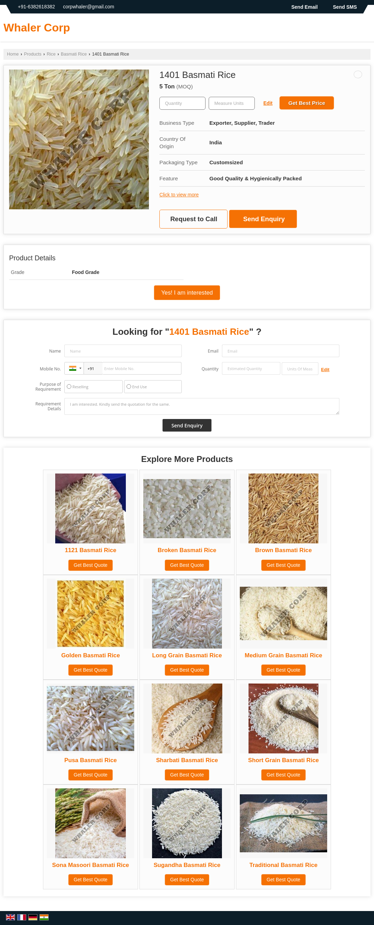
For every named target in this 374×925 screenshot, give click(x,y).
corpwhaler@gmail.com (88, 6)
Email (213, 351)
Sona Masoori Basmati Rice (90, 865)
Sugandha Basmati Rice (186, 865)
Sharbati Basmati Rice (187, 760)
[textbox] (232, 103)
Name (55, 351)
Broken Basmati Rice (187, 550)
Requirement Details (48, 406)
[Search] (366, 29)
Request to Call (193, 219)
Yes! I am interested (187, 292)
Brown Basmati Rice (283, 550)
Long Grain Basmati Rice (187, 655)
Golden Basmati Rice (90, 655)
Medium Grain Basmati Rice (283, 655)
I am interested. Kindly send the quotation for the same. (201, 406)
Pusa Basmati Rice (90, 760)
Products (33, 54)
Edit (268, 103)
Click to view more (179, 194)
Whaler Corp (36, 27)
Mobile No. (50, 369)
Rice (51, 54)
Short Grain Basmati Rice (283, 760)
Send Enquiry (264, 219)
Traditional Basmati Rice (283, 865)
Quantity (210, 369)
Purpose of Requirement (48, 387)
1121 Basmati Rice (90, 550)
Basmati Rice (74, 54)
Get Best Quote (91, 565)
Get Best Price (306, 103)
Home (13, 54)
